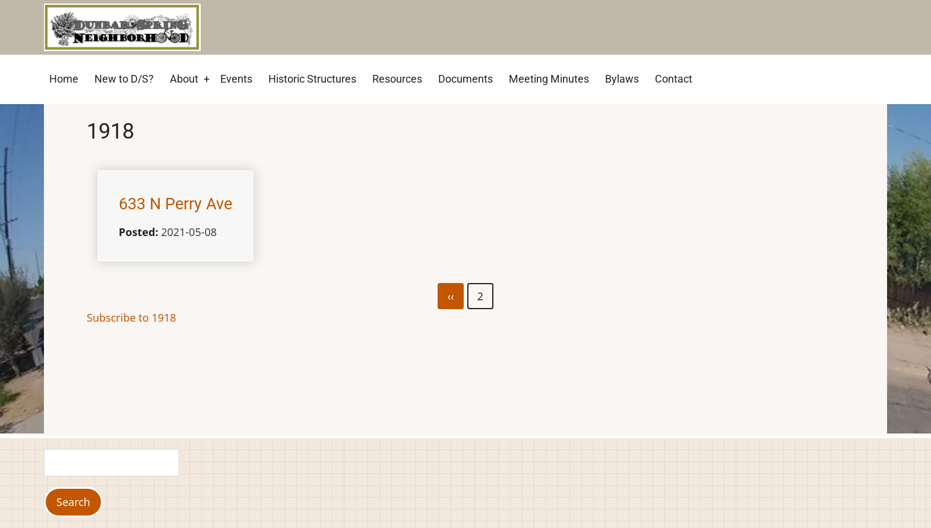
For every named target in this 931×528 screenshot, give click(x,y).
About (184, 79)
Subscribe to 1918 (131, 317)
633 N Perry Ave (175, 203)
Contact (673, 79)
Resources (397, 79)
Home (63, 79)
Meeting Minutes (549, 79)
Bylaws (622, 79)
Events (236, 79)
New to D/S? (124, 79)
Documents (465, 79)
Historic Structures (312, 79)
